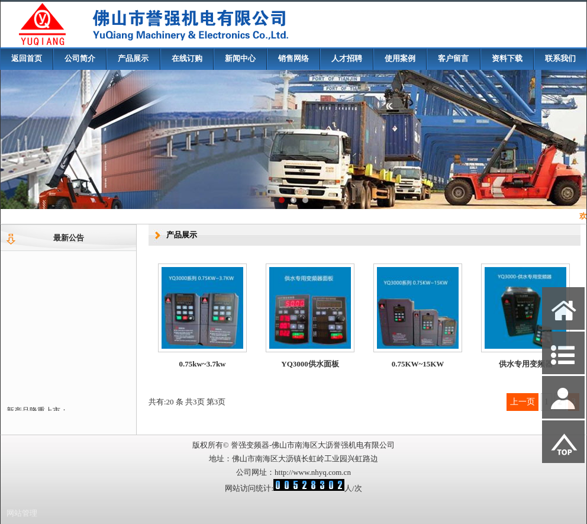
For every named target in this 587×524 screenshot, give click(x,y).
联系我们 (560, 58)
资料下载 (507, 58)
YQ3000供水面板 (310, 363)
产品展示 (133, 58)
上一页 (522, 401)
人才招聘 (346, 58)
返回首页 (26, 58)
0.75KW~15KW (418, 364)
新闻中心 (240, 58)
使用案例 (400, 58)
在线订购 (187, 58)
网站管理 (22, 513)
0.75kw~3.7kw (202, 363)
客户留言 (453, 58)
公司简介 (79, 58)
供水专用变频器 (526, 366)
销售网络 (293, 58)
